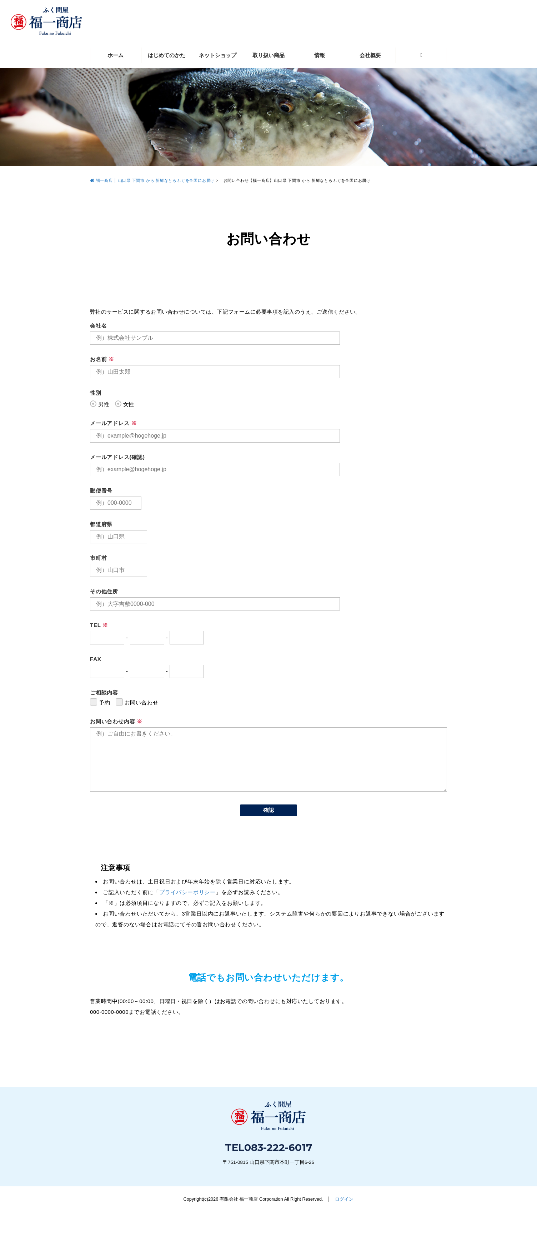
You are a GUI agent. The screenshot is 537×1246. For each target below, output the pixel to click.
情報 (319, 55)
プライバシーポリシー (187, 892)
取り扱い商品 (268, 55)
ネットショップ (217, 55)
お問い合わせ (416, 1219)
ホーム (115, 55)
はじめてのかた (166, 55)
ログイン (344, 1199)
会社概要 (370, 55)
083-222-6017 (278, 1147)
